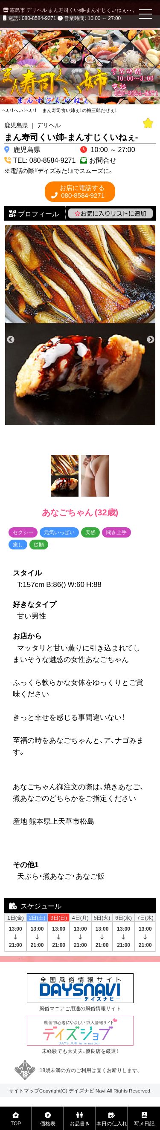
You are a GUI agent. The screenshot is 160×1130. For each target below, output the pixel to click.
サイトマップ (24, 1090)
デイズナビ (81, 1090)
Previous (10, 340)
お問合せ (102, 160)
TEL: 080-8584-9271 (44, 160)
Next (150, 340)
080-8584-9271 (82, 191)
